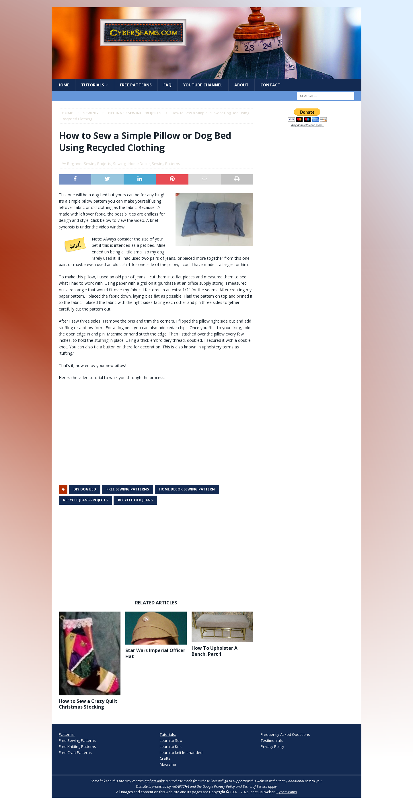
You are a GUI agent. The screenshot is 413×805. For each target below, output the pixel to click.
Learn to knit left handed (181, 752)
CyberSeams (286, 792)
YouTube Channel (203, 85)
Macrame (168, 764)
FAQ (167, 85)
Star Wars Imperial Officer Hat (155, 653)
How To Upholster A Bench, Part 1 (214, 651)
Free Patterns (136, 85)
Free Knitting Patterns (77, 746)
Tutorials (92, 85)
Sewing (90, 112)
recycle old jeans (135, 500)
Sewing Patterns (166, 163)
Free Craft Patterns (75, 752)
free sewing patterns (127, 489)
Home (63, 85)
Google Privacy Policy (218, 786)
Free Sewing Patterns (77, 740)
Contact (270, 85)
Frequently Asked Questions (285, 734)
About (241, 85)
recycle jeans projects (85, 500)
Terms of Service (255, 786)
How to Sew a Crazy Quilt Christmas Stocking (88, 704)
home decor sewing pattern (187, 489)
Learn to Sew (171, 740)
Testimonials (272, 740)
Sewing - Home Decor (131, 163)
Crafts (165, 758)
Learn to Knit (171, 746)
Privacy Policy (272, 746)
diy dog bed (84, 489)
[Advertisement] (156, 552)
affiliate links (154, 781)
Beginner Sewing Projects (89, 163)
